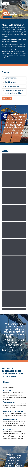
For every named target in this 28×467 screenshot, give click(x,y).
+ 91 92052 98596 (6, 408)
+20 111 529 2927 (6, 399)
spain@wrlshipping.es (7, 445)
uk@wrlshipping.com (7, 458)
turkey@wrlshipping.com (7, 452)
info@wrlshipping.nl (6, 430)
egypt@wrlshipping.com (7, 401)
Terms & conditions (6, 367)
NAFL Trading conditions (8, 369)
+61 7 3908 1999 (6, 386)
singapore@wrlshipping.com (8, 438)
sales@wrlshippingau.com (8, 388)
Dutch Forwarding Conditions (9, 370)
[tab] (14, 78)
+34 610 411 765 (6, 443)
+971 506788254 (6, 421)
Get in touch (7, 16)
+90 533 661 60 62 (6, 450)
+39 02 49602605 (6, 415)
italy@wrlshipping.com (7, 416)
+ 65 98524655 (5, 436)
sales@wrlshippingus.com (8, 381)
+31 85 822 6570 (6, 428)
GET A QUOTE (7, 98)
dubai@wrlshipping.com (7, 423)
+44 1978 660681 (6, 456)
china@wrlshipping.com (7, 395)
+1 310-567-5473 (6, 379)
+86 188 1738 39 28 (6, 393)
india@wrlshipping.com (7, 410)
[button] (23, 2)
